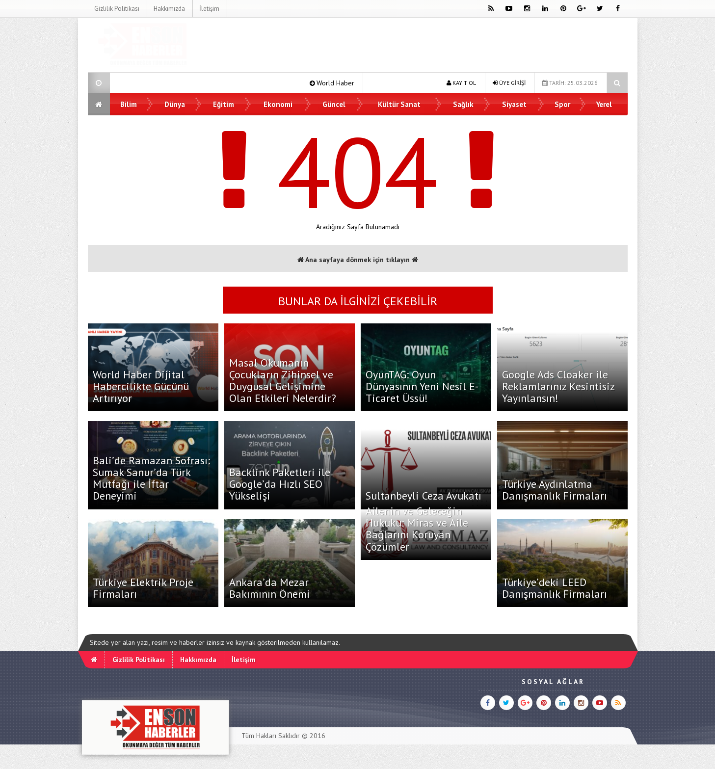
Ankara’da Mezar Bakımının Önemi (269, 588)
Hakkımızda (169, 8)
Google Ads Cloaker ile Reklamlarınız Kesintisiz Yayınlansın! (558, 386)
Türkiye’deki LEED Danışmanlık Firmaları (554, 588)
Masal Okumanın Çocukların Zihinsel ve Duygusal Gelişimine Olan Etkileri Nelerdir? (282, 380)
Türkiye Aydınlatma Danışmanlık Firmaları (554, 490)
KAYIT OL (461, 82)
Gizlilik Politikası (116, 8)
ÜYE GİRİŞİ (509, 82)
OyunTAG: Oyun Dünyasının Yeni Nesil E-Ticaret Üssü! (422, 386)
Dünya (174, 104)
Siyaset (514, 104)
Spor (562, 104)
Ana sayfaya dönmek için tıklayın (357, 259)
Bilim (129, 104)
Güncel (333, 104)
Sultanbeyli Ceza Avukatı (423, 496)
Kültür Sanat (399, 104)
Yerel (604, 104)
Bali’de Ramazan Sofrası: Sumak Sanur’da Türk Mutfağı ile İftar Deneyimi (151, 478)
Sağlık (463, 104)
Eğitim (223, 104)
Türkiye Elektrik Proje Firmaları (143, 588)
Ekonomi (278, 104)
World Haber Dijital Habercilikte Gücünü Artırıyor (141, 386)
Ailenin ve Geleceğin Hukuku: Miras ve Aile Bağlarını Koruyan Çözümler (417, 529)
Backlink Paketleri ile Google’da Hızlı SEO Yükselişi (279, 484)
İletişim (209, 8)
